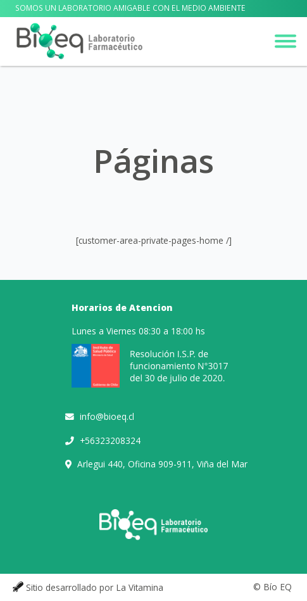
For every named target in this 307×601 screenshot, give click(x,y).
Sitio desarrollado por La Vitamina (94, 587)
